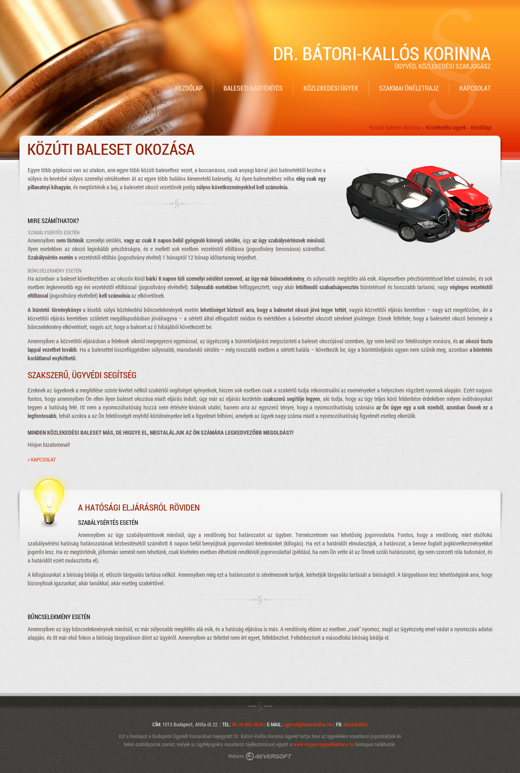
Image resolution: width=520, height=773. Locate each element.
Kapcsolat (475, 88)
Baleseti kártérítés (253, 88)
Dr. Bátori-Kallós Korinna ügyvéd (266, 736)
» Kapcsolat (42, 459)
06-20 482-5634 (247, 724)
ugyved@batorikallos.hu (308, 724)
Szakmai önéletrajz (409, 88)
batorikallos (356, 724)
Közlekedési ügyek (330, 88)
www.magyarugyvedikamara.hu (323, 744)
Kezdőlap (189, 88)
